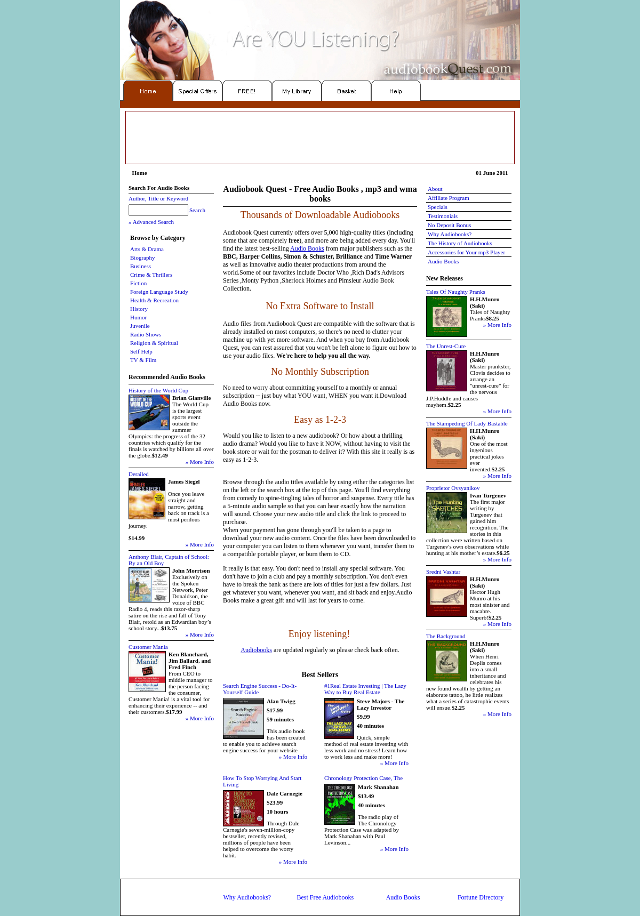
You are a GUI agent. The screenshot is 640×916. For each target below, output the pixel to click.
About (435, 189)
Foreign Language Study (159, 291)
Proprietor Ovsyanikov (453, 488)
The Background (446, 636)
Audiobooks (256, 650)
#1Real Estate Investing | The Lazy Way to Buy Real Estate (365, 688)
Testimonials (443, 216)
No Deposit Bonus (449, 225)
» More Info (200, 462)
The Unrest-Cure (446, 346)
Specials (437, 207)
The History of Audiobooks (460, 243)
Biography (142, 257)
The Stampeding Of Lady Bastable (467, 423)
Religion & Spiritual (154, 343)
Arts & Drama (147, 249)
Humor (138, 317)
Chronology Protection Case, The (363, 778)
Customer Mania (148, 647)
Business (140, 266)
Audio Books (307, 248)
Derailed (139, 474)
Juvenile (140, 326)
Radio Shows (145, 334)
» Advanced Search (151, 222)
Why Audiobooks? (449, 234)
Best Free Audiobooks (325, 897)
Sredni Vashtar (443, 571)
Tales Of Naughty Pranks (455, 291)
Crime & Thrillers (151, 274)
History (139, 309)
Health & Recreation (154, 300)
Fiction (138, 283)
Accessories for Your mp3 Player (466, 252)
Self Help (141, 351)
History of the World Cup (158, 390)
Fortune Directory (480, 897)
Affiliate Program (448, 198)
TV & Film (143, 360)
